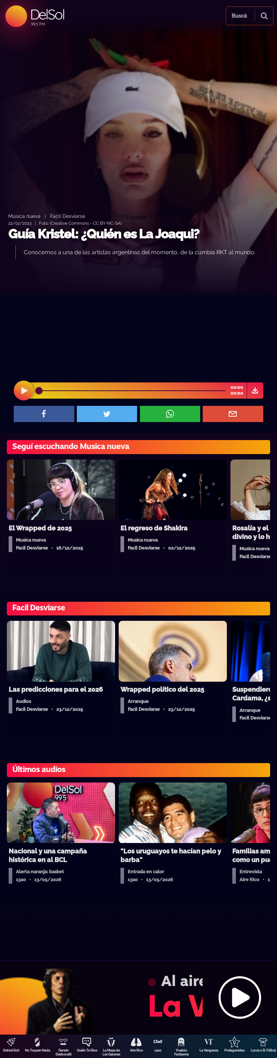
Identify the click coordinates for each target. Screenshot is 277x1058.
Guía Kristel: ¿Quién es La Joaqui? (103, 234)
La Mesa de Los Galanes (111, 1052)
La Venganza (208, 1050)
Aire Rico (136, 1050)
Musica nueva (24, 216)
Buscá (239, 16)
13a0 (158, 1050)
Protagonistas (234, 1050)
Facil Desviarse (67, 216)
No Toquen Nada (37, 1050)
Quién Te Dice (87, 1050)
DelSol (47, 14)
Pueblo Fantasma (181, 1052)
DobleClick (11, 1050)
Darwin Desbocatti (63, 1052)
